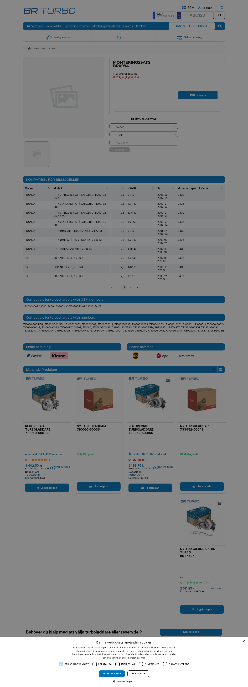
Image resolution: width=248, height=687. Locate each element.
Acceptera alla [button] (112, 673)
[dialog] (124, 662)
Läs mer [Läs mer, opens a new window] (141, 657)
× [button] (244, 641)
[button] (124, 681)
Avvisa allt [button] (138, 673)
